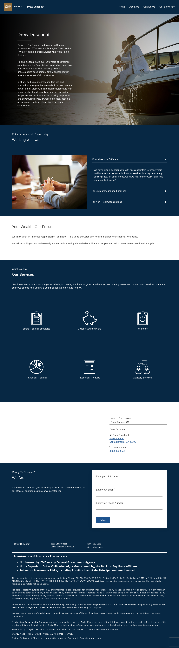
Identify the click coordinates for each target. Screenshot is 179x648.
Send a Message (95, 547)
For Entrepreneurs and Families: (109, 191)
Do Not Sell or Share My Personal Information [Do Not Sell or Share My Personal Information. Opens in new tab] (95, 629)
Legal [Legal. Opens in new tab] (30, 629)
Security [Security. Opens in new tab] (40, 629)
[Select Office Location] (138, 420)
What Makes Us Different (105, 159)
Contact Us (149, 7)
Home (122, 7)
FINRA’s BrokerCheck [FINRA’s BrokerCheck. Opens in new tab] (22, 638)
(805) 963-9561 (94, 544)
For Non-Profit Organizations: (107, 202)
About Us (134, 7)
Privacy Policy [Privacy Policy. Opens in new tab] (18, 629)
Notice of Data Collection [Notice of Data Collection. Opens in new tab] (58, 629)
